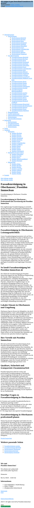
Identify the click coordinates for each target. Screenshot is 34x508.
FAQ (2, 492)
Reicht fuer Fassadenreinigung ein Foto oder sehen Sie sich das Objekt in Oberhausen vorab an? (16, 405)
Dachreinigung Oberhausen (12, 449)
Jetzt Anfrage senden (7, 178)
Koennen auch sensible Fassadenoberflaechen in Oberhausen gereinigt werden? (15, 402)
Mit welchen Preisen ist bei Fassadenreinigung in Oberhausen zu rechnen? (16, 408)
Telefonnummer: (5, 4)
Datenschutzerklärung (7, 498)
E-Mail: (3, 6)
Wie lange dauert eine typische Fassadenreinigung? (17, 411)
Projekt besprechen (6, 438)
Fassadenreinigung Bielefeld (12, 447)
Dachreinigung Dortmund (11, 452)
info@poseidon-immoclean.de (14, 6)
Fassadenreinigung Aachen (12, 446)
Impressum (4, 491)
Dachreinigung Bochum (11, 451)
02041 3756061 (15, 4)
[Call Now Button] (6, 506)
